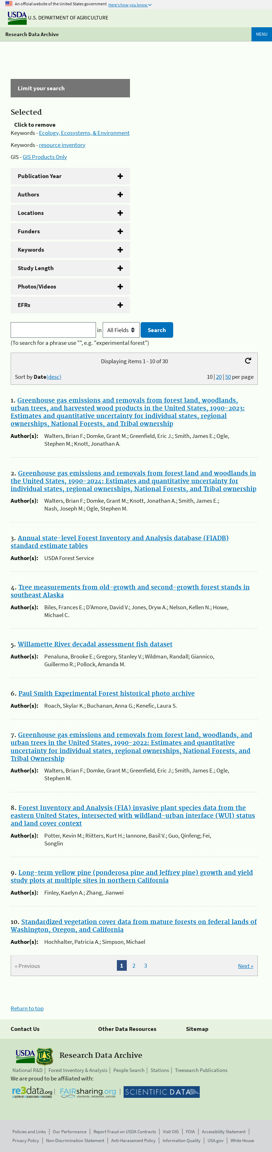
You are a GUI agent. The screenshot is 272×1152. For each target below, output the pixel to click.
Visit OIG (171, 1132)
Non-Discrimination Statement (75, 1140)
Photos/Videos (37, 286)
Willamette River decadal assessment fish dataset (95, 645)
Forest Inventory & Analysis (78, 1070)
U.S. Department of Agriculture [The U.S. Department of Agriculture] (58, 17)
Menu (261, 34)
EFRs (24, 305)
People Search (128, 1070)
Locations (31, 213)
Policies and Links (29, 1132)
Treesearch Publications (201, 1070)
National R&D (27, 1070)
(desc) (53, 377)
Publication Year (40, 176)
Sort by (38, 377)
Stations (160, 1070)
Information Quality (181, 1140)
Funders (29, 231)
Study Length (36, 268)
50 (228, 377)
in (119, 330)
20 (219, 377)
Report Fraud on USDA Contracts (125, 1132)
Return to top (27, 1008)
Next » (245, 966)
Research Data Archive (32, 34)
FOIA (190, 1132)
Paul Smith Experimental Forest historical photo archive (106, 694)
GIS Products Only (45, 157)
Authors (28, 194)
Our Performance (69, 1132)
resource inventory (62, 145)
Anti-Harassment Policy (133, 1140)
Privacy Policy (25, 1140)
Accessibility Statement (223, 1132)
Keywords (31, 249)
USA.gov (215, 1140)
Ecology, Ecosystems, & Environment (84, 133)
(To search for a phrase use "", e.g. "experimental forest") (80, 343)
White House (242, 1140)
